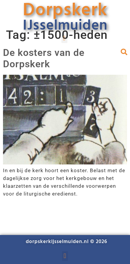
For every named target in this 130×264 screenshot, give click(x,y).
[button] (64, 38)
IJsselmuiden (65, 25)
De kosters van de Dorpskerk (43, 58)
